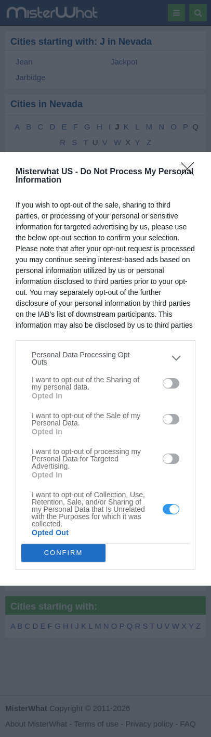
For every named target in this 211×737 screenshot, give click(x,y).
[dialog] (105, 369)
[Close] (191, 172)
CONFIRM (63, 553)
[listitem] (105, 358)
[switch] (171, 383)
